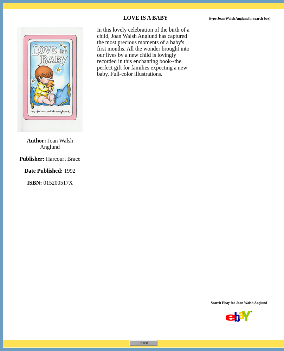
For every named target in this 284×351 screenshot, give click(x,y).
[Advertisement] (240, 176)
